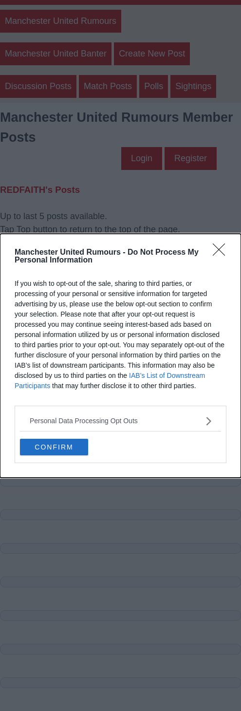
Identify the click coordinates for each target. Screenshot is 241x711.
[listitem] (120, 421)
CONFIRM (54, 447)
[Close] (222, 252)
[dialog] (120, 356)
